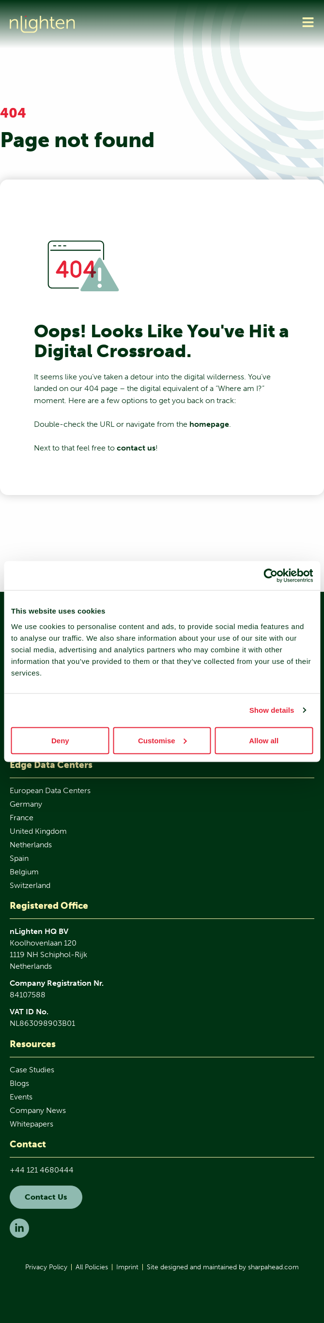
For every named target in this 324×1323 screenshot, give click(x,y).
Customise (162, 740)
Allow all (263, 740)
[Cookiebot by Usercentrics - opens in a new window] (270, 576)
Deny (60, 740)
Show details (271, 710)
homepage (209, 424)
